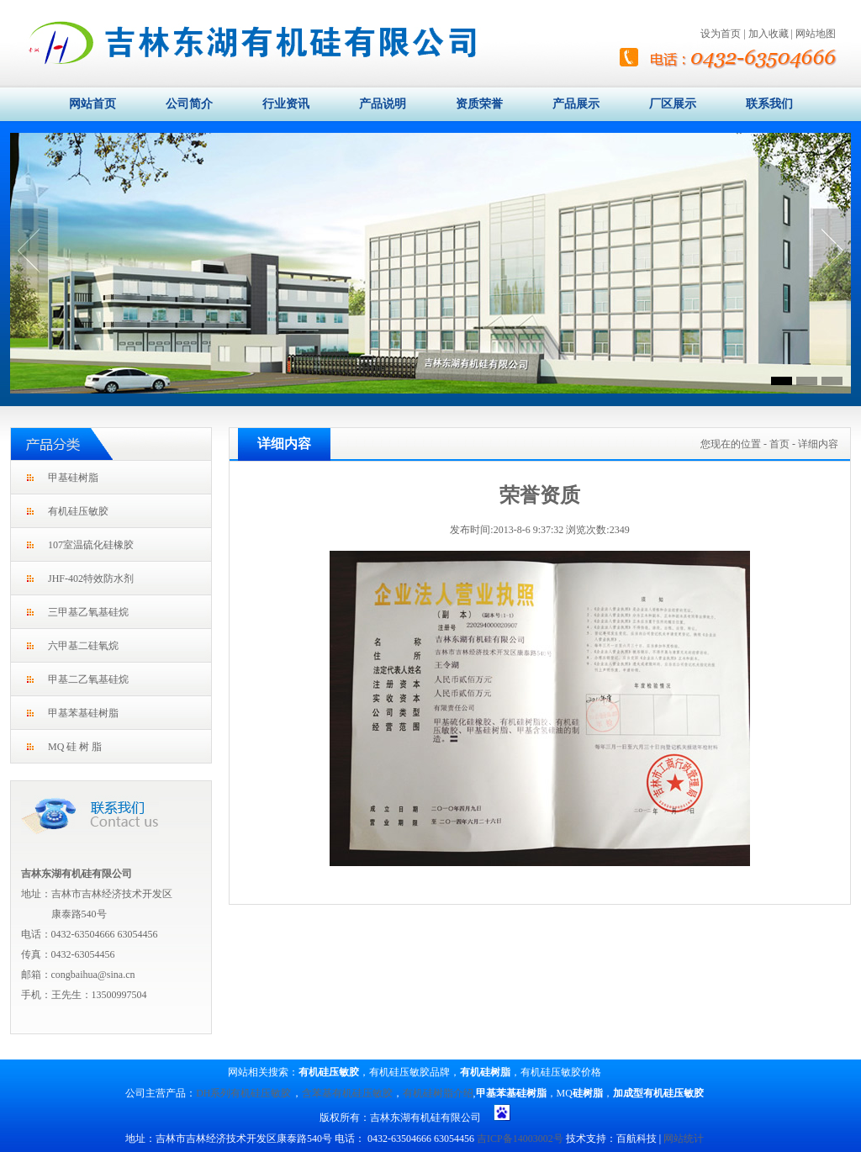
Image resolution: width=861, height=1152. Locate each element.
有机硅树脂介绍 (438, 1093)
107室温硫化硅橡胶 (91, 545)
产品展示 (576, 103)
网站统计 (683, 1138)
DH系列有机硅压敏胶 (243, 1093)
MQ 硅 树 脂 (75, 747)
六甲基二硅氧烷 (83, 646)
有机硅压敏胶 (78, 511)
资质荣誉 (479, 103)
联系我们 (769, 103)
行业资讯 (285, 103)
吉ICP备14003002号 (520, 1138)
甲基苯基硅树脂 (83, 713)
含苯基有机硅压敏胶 (347, 1093)
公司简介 (189, 103)
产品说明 (382, 103)
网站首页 (92, 103)
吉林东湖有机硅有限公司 (76, 874)
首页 (779, 444)
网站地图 (815, 34)
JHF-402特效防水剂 (91, 578)
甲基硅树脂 (73, 478)
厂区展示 (672, 103)
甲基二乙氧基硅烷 (88, 679)
